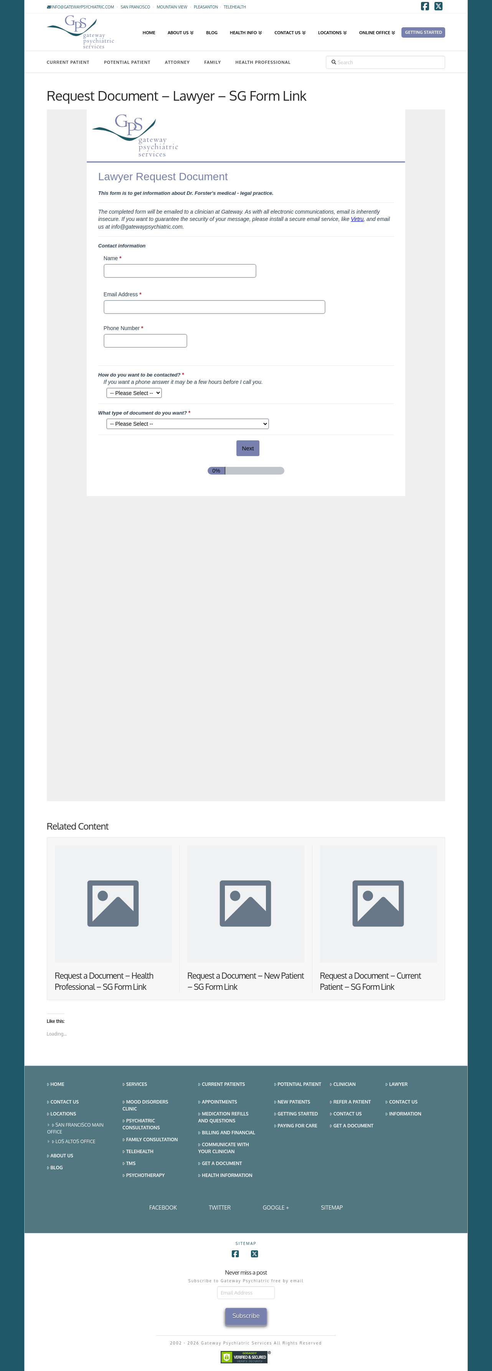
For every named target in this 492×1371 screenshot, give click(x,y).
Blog (55, 1168)
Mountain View (172, 7)
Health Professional (263, 62)
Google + (276, 1207)
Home (55, 1084)
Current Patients (221, 1084)
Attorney (177, 62)
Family (212, 62)
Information (403, 1114)
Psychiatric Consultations (141, 1124)
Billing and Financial (226, 1133)
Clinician (343, 1084)
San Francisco (135, 7)
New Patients (292, 1102)
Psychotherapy (143, 1175)
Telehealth (138, 1152)
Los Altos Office (74, 1142)
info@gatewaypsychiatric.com (80, 7)
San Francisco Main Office (75, 1128)
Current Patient (68, 62)
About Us (60, 1156)
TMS (128, 1163)
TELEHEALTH (235, 7)
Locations (61, 1114)
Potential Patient (127, 62)
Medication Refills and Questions (223, 1117)
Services (134, 1084)
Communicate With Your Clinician (223, 1148)
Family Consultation (150, 1140)
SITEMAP (332, 1207)
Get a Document (220, 1163)
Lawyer (396, 1084)
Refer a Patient (350, 1102)
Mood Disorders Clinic (145, 1105)
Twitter (220, 1207)
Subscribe (246, 1316)
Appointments (217, 1102)
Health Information (225, 1175)
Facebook (163, 1207)
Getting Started (296, 1114)
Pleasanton (206, 7)
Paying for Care (295, 1126)
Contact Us (63, 1102)
